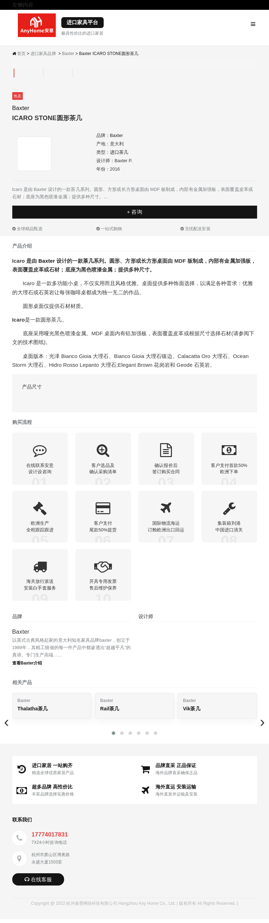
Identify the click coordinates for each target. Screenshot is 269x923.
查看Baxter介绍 (27, 666)
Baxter (68, 53)
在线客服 (38, 883)
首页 (21, 53)
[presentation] (6, 726)
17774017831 (50, 838)
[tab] (43, 73)
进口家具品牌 (43, 53)
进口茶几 (119, 152)
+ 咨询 (134, 212)
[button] (113, 737)
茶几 (88, 261)
